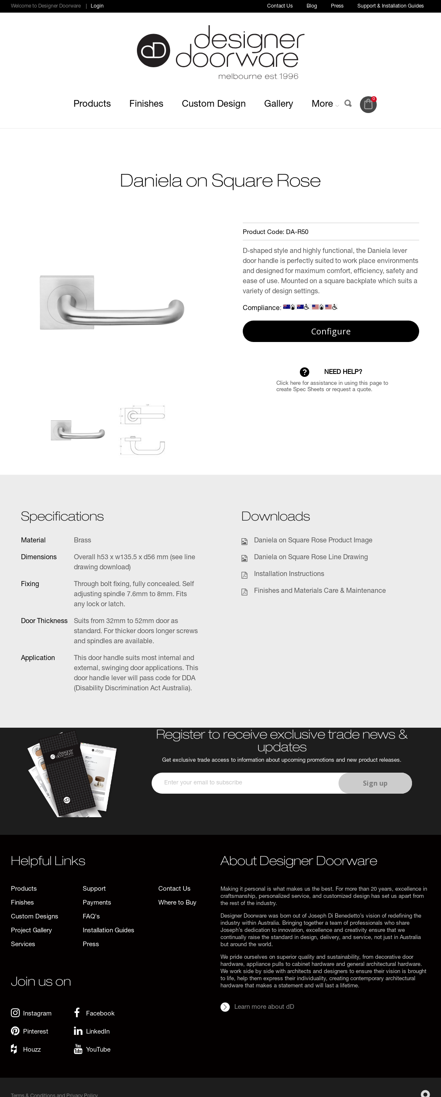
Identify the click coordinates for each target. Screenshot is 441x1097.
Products (92, 104)
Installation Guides (108, 931)
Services (23, 945)
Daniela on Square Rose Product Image (313, 541)
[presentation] (280, 818)
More (325, 104)
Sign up (375, 783)
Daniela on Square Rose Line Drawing (311, 558)
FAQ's (91, 917)
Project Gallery (31, 931)
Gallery (278, 104)
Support (94, 889)
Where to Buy (177, 903)
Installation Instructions (289, 574)
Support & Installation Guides (390, 6)
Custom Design (214, 104)
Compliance (261, 308)
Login (97, 6)
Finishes (146, 104)
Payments (97, 903)
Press (337, 6)
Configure (331, 331)
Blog (312, 6)
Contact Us (280, 6)
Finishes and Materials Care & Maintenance (320, 591)
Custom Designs (34, 917)
